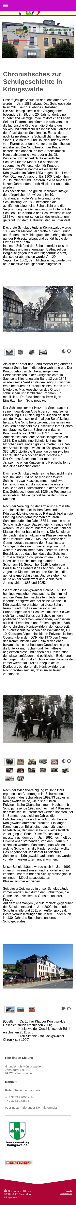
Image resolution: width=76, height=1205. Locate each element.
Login (69, 1190)
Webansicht (66, 1193)
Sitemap (27, 1191)
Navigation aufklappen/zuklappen (38, 5)
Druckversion (13, 1191)
